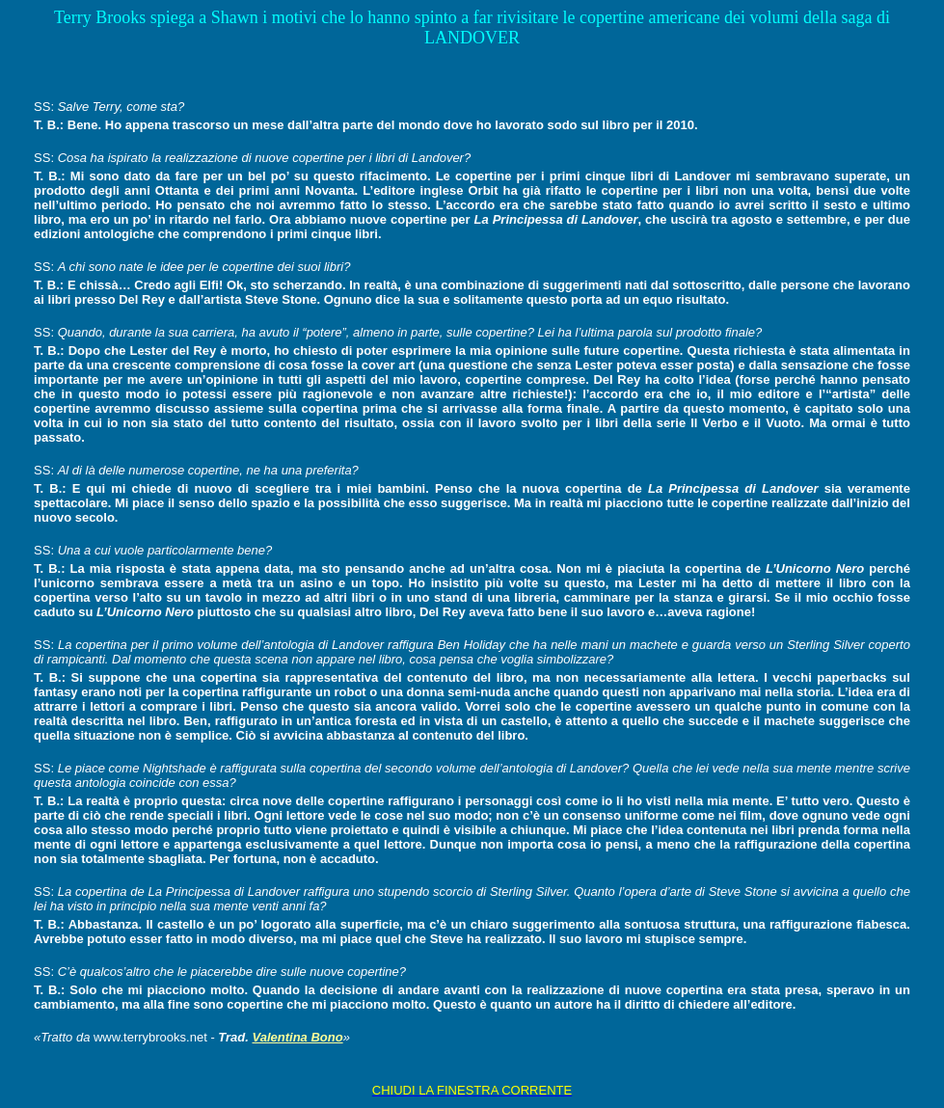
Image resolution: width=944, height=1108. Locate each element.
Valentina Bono (297, 1037)
